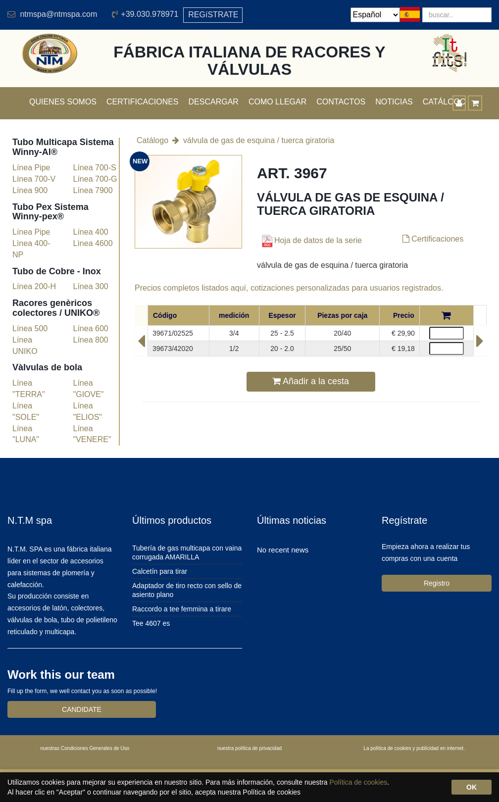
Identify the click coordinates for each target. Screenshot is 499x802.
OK (471, 787)
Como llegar (277, 102)
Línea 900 (30, 190)
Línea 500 (30, 328)
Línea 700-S (94, 167)
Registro (436, 583)
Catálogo (152, 140)
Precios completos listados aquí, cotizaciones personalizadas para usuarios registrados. (289, 288)
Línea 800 (90, 340)
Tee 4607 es (151, 623)
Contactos (340, 102)
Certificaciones (142, 102)
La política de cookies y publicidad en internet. (414, 748)
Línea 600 (90, 328)
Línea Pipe (31, 167)
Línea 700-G (95, 179)
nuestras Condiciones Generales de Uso (85, 748)
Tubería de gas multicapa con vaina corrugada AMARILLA (187, 552)
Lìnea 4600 (93, 243)
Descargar (214, 102)
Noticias (394, 102)
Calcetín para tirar (159, 571)
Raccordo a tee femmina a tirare (181, 609)
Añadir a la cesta (310, 381)
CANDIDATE (81, 709)
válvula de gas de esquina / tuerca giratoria (258, 140)
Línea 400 (90, 232)
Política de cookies (359, 782)
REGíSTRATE (213, 14)
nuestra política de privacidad (249, 748)
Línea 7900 (93, 190)
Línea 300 (90, 286)
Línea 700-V (33, 179)
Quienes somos (63, 102)
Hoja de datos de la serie (310, 240)
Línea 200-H (34, 286)
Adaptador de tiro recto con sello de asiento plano (187, 590)
